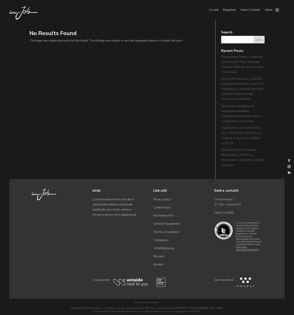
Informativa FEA (163, 216)
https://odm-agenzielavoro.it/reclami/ (247, 248)
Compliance (161, 240)
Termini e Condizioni (166, 232)
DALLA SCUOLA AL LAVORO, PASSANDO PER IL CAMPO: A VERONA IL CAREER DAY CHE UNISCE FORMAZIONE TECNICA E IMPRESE (242, 89)
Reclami (158, 256)
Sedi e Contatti (250, 10)
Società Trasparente (166, 224)
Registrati (229, 10)
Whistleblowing (163, 248)
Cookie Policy (162, 207)
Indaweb (154, 302)
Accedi (213, 10)
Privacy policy (162, 199)
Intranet (158, 264)
